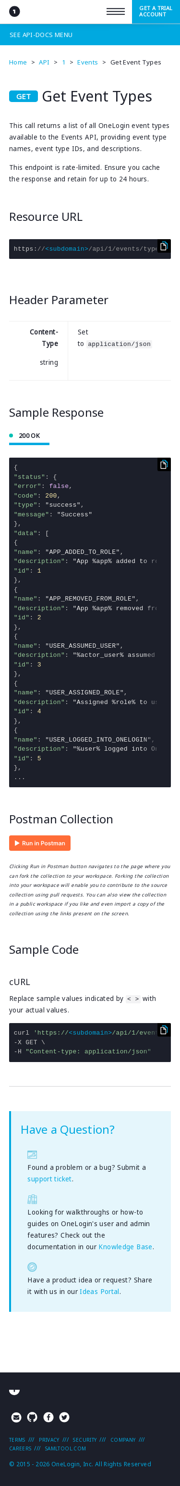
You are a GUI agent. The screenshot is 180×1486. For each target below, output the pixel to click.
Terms (17, 1439)
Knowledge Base (125, 1247)
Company (123, 1439)
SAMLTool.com (65, 1448)
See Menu (41, 34)
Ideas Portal (100, 1291)
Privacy (49, 1439)
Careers (20, 1448)
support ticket (49, 1179)
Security (84, 1439)
